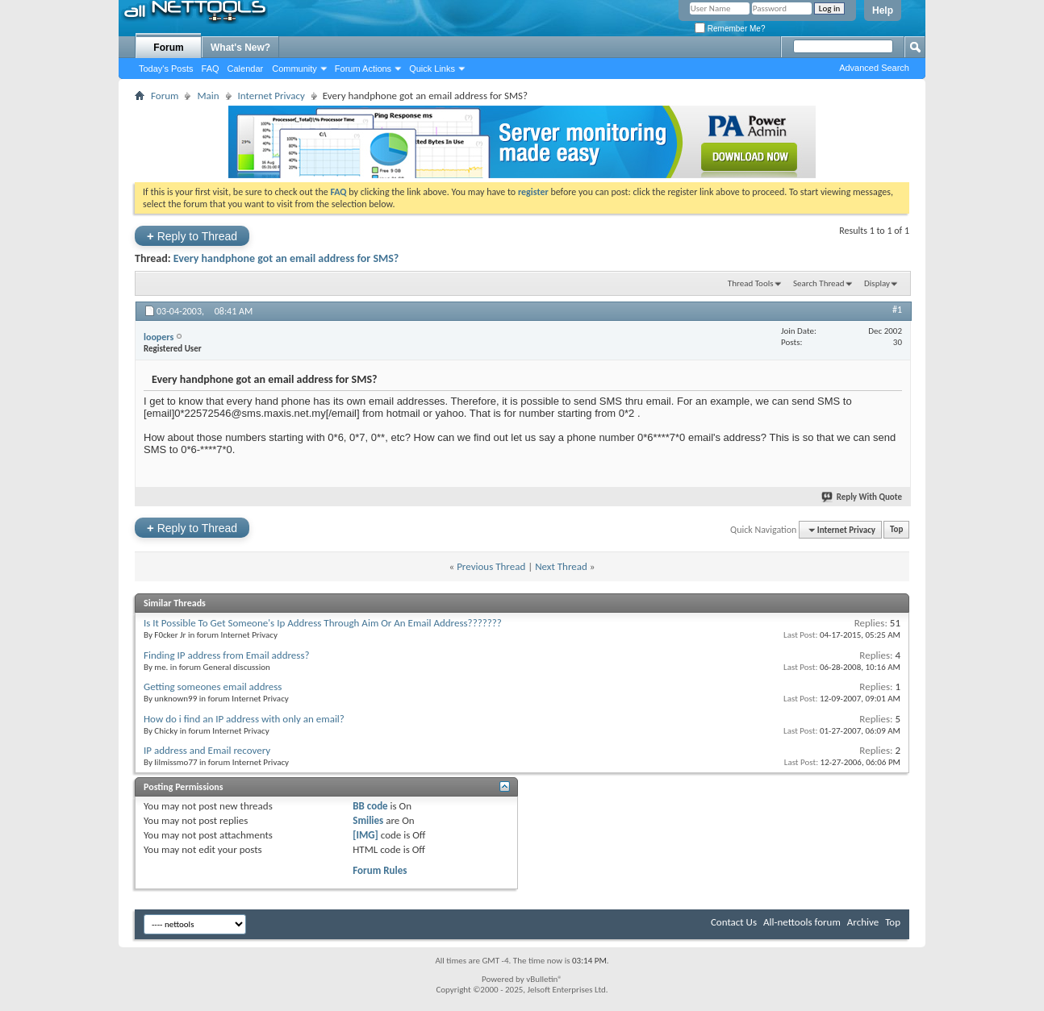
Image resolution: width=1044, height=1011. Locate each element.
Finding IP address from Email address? (227, 655)
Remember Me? (730, 28)
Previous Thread (491, 566)
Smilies (368, 820)
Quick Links (432, 68)
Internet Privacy (271, 95)
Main (208, 95)
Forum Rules (380, 870)
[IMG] (365, 835)
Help (882, 10)
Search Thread (819, 283)
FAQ (210, 68)
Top (896, 530)
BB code (370, 806)
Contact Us (734, 922)
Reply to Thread (192, 236)
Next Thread (561, 566)
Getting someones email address (213, 686)
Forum (168, 47)
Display (877, 283)
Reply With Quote (862, 497)
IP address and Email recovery (207, 750)
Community (294, 68)
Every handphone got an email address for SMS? (286, 258)
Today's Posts (166, 68)
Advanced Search (874, 68)
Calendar (246, 68)
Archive (863, 922)
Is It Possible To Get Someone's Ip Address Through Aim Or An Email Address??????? (323, 623)
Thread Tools (751, 283)
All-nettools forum (802, 922)
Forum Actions (363, 68)
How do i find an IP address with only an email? (244, 719)
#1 (897, 309)
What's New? (240, 47)
